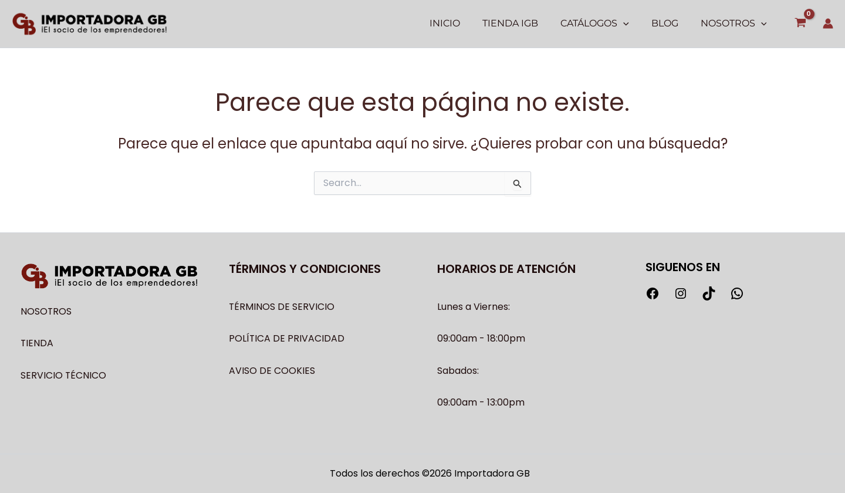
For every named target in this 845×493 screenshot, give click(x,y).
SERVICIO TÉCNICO (64, 375)
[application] (632, 23)
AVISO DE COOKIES (272, 370)
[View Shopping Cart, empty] (800, 23)
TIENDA (37, 343)
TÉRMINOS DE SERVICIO (282, 306)
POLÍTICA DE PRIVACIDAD (287, 338)
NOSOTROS (46, 311)
